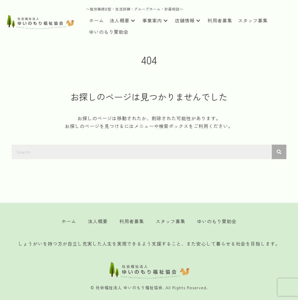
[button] (133, 20)
